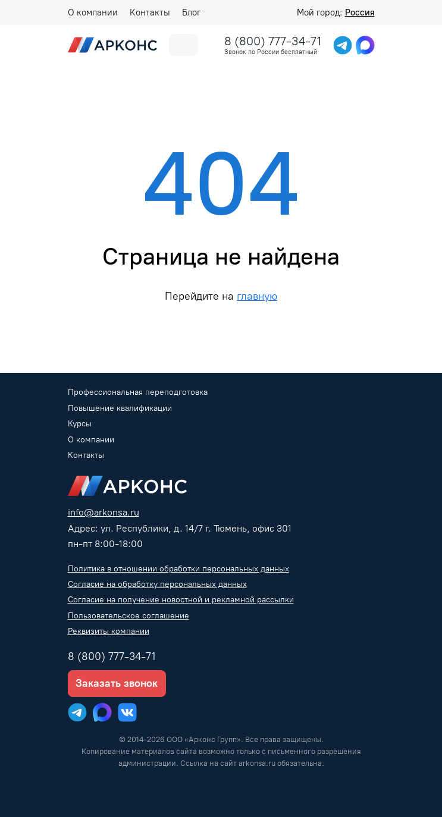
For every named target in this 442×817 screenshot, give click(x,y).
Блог (191, 12)
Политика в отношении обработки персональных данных (178, 569)
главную (257, 296)
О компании (93, 12)
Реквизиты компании (108, 631)
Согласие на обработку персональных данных (157, 584)
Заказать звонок (117, 683)
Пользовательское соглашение (128, 616)
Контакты (150, 12)
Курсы (80, 424)
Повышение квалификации (120, 408)
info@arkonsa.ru (103, 512)
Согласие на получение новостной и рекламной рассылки (181, 600)
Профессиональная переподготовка (138, 392)
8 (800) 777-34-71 (272, 41)
